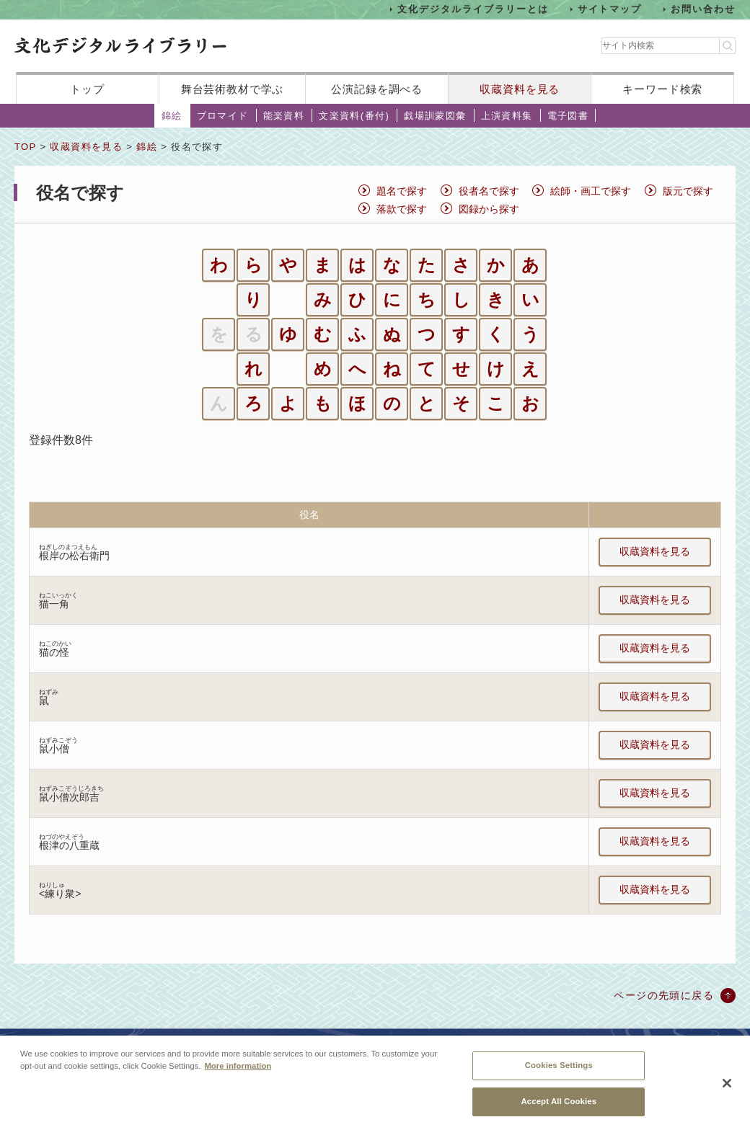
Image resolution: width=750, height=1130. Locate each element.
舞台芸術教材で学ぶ (232, 89)
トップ (87, 89)
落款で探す (401, 209)
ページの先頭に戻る (664, 995)
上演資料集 (507, 115)
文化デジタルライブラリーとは (472, 9)
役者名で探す (489, 191)
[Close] (727, 1092)
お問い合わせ (703, 9)
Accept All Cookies (558, 1109)
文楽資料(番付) (354, 115)
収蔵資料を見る (520, 89)
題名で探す (401, 191)
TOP (25, 146)
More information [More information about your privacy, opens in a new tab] (237, 1075)
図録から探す (489, 209)
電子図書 (568, 115)
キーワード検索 (662, 89)
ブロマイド (223, 115)
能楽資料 (284, 115)
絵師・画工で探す (590, 191)
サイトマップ (610, 9)
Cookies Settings (559, 1074)
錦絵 (172, 115)
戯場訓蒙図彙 (435, 115)
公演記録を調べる (377, 89)
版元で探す (688, 191)
